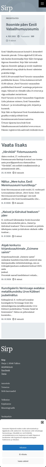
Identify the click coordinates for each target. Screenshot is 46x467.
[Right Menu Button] (42, 4)
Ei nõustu (23, 454)
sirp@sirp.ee (7, 367)
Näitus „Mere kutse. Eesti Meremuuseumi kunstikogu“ (19, 183)
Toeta (3, 373)
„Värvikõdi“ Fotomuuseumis (19, 152)
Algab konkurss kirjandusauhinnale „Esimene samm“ (19, 249)
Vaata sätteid (23, 461)
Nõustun (23, 448)
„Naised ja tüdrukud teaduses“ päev (20, 214)
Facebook (5, 370)
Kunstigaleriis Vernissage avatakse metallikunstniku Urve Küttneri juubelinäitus (22, 292)
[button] (42, 422)
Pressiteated (12, 18)
